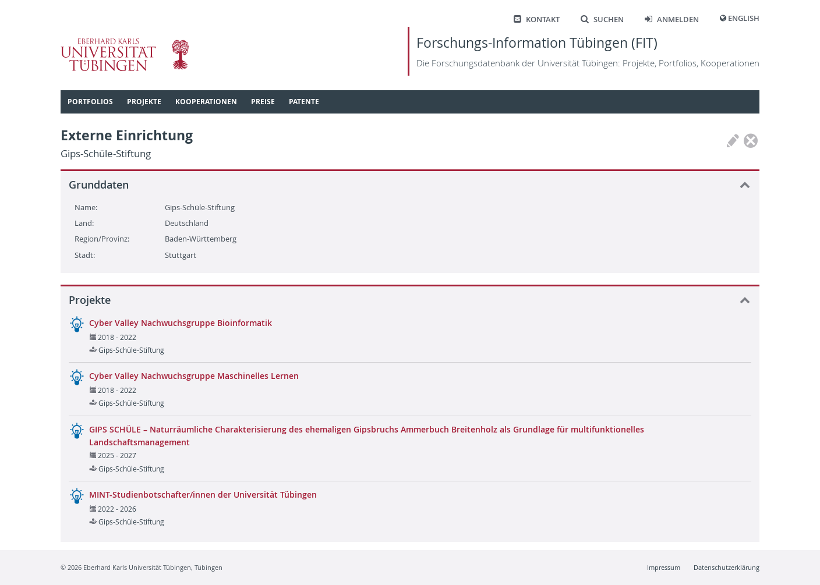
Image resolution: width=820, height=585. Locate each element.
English (743, 18)
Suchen (602, 19)
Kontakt (537, 19)
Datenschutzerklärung (726, 567)
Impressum (663, 567)
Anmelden (672, 19)
